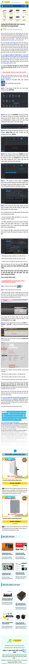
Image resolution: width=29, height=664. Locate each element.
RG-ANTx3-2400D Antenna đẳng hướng (12, 518)
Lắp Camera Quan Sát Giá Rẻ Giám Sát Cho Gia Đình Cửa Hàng (14, 416)
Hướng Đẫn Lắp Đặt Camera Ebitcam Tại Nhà (13, 415)
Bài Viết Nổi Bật (9, 537)
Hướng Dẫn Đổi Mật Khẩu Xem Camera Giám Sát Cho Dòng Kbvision (13, 25)
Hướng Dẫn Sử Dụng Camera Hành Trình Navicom (6, 574)
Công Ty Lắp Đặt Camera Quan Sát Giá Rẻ (7, 623)
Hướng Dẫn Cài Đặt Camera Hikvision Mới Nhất (20, 554)
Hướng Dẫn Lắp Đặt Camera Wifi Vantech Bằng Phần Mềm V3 (20, 573)
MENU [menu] (24, 6)
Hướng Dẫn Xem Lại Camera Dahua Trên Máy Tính (7, 554)
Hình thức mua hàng (9, 645)
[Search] (18, 2)
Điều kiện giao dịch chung (19, 647)
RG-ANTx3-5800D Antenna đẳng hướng (12, 480)
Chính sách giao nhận (19, 645)
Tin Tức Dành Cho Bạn (11, 585)
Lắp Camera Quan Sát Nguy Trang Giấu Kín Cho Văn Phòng (21, 604)
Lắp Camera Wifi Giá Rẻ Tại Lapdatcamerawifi (11, 419)
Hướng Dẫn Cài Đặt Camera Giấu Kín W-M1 (21, 623)
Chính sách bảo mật (8, 647)
